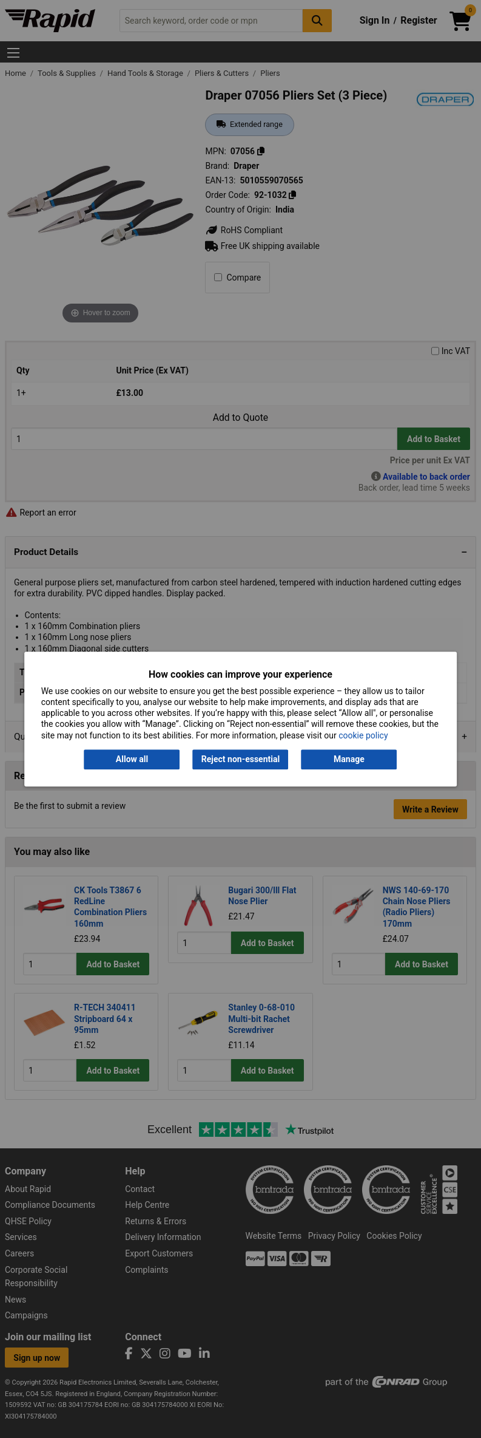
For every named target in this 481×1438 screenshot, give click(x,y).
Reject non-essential (240, 759)
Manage (349, 759)
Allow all (132, 759)
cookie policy (363, 735)
